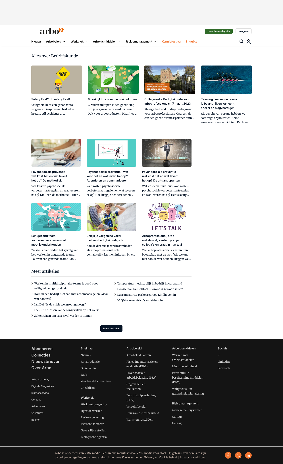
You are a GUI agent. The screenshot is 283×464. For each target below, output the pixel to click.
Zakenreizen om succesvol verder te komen (63, 315)
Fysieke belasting (92, 417)
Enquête (191, 41)
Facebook (224, 368)
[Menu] (34, 31)
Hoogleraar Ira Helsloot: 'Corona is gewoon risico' (150, 289)
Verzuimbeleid (135, 406)
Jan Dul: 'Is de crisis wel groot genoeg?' (60, 304)
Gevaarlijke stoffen (93, 430)
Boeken (35, 419)
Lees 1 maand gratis (219, 31)
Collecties (41, 355)
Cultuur (177, 416)
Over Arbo (41, 367)
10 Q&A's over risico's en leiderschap (141, 300)
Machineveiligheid (184, 366)
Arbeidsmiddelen (107, 41)
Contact (36, 399)
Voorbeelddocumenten (96, 381)
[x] (238, 455)
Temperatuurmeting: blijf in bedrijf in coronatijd (149, 283)
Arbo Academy (40, 379)
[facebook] (228, 455)
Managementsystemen (187, 410)
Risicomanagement (141, 41)
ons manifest (120, 453)
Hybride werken (91, 411)
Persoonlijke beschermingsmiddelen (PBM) (187, 377)
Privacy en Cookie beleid (160, 457)
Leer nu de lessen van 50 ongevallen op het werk (66, 310)
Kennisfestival (171, 41)
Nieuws (36, 41)
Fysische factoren (92, 424)
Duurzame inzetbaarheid (142, 413)
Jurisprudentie (90, 361)
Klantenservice (40, 392)
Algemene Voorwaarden (124, 457)
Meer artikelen (111, 328)
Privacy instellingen (193, 457)
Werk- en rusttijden (139, 419)
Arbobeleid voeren (138, 355)
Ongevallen (88, 368)
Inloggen (244, 31)
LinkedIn (224, 361)
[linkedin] (248, 455)
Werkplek (80, 41)
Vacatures (37, 412)
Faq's (84, 374)
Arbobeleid (56, 41)
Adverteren (38, 406)
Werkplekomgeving (94, 404)
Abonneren (42, 348)
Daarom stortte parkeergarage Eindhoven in (146, 294)
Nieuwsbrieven (45, 361)
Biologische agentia (94, 437)
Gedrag (177, 423)
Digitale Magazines (42, 386)
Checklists (88, 387)
